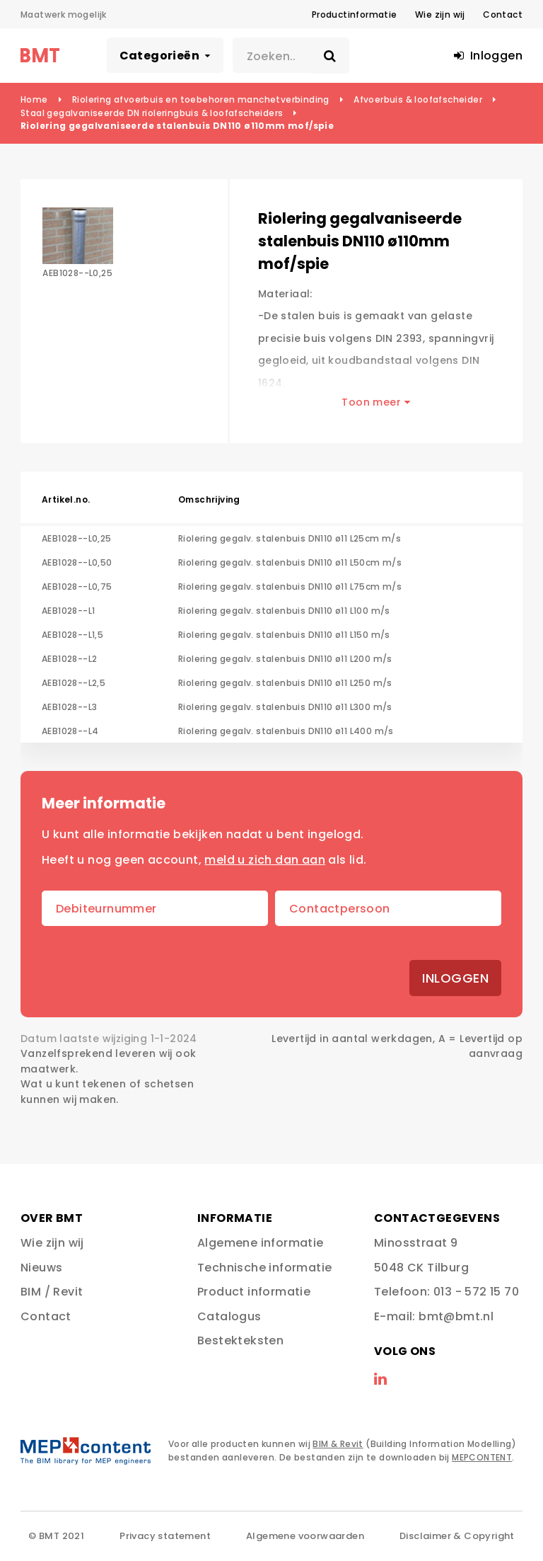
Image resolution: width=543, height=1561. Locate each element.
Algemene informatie (260, 1243)
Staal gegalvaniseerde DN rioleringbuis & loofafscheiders (152, 113)
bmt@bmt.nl (456, 1316)
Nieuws (41, 1267)
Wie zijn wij (440, 14)
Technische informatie (264, 1267)
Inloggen (455, 978)
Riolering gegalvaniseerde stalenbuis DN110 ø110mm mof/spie (177, 126)
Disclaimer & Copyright (457, 1536)
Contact (502, 14)
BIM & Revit (338, 1444)
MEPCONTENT (482, 1457)
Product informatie (253, 1291)
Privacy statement (165, 1536)
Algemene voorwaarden (305, 1536)
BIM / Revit (52, 1291)
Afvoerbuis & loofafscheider (418, 99)
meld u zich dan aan (264, 860)
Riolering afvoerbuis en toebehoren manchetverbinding (200, 99)
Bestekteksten (240, 1340)
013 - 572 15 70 (476, 1291)
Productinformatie (354, 14)
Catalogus (229, 1316)
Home (34, 99)
